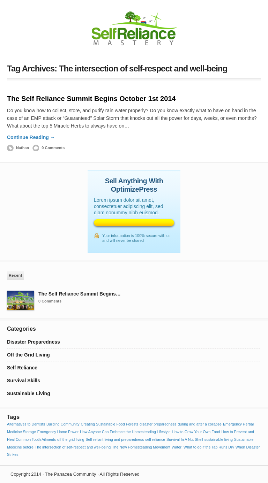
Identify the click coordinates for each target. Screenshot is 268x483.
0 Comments (53, 148)
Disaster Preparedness (33, 342)
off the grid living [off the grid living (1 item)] (70, 439)
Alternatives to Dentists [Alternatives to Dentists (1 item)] (26, 424)
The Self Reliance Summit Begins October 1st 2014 (91, 98)
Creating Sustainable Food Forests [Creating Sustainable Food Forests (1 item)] (110, 424)
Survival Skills (23, 380)
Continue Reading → (31, 137)
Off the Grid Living (28, 355)
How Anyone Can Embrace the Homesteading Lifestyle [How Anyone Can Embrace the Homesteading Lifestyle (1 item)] (125, 432)
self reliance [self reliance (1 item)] (155, 439)
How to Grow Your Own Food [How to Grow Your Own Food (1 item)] (196, 432)
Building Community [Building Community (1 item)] (63, 424)
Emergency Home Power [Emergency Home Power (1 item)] (58, 432)
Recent (15, 275)
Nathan (22, 148)
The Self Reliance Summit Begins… (79, 294)
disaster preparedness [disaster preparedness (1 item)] (158, 424)
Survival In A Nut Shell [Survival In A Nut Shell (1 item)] (184, 439)
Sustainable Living (28, 393)
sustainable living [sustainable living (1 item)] (218, 439)
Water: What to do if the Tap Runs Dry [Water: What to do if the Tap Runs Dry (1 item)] (203, 447)
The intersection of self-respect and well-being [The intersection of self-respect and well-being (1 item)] (73, 447)
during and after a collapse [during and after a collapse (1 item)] (200, 424)
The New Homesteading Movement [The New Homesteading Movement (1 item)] (141, 447)
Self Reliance (22, 367)
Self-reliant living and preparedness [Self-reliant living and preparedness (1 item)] (114, 439)
